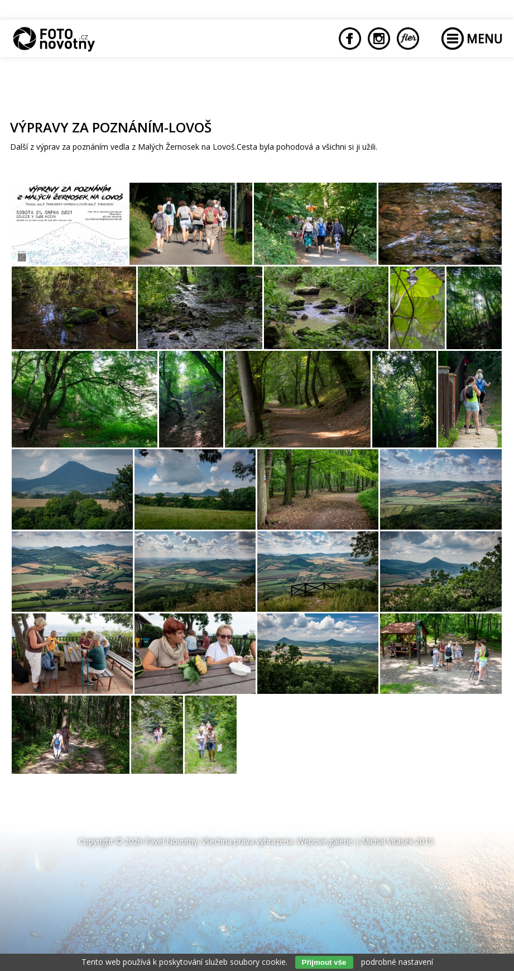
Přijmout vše (324, 962)
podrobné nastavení (397, 961)
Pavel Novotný (171, 841)
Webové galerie (325, 841)
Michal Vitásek (387, 841)
